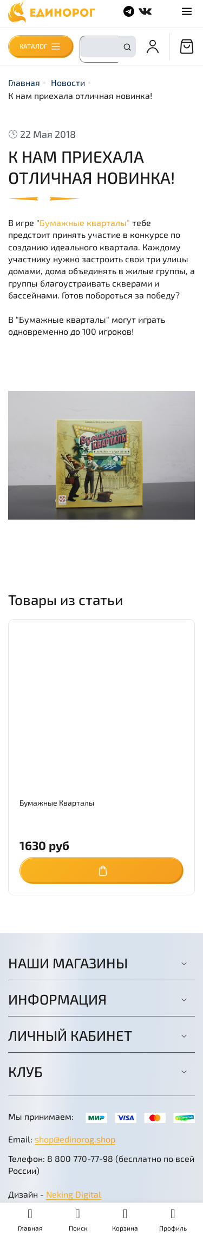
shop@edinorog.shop (75, 1139)
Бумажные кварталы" (85, 222)
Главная (24, 82)
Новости (68, 82)
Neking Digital (73, 1194)
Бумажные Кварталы (56, 802)
